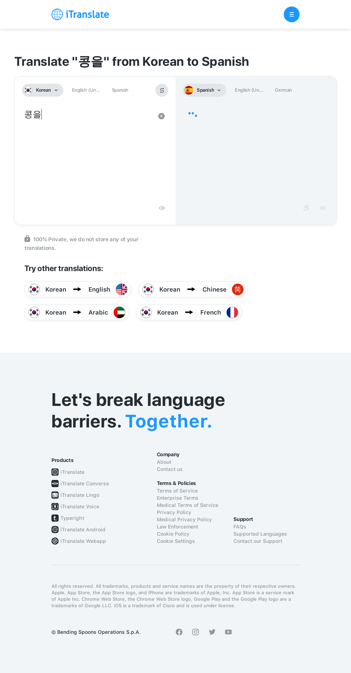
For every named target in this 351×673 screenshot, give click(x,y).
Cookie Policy (173, 534)
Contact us (170, 469)
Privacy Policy (174, 512)
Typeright (72, 518)
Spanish (120, 90)
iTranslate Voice (79, 506)
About (164, 462)
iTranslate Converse (84, 483)
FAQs (239, 527)
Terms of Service (177, 491)
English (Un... (86, 90)
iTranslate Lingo (79, 495)
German (283, 90)
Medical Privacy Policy (184, 519)
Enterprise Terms (178, 498)
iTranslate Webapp (83, 541)
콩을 (88, 154)
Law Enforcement (177, 527)
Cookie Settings (176, 541)
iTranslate (72, 472)
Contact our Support (257, 541)
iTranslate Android (82, 529)
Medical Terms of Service (187, 505)
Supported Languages (260, 534)
